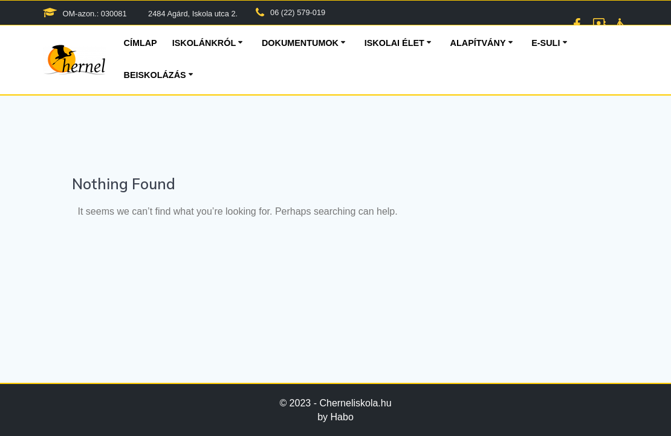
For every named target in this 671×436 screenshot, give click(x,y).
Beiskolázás (155, 75)
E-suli (545, 43)
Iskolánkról (204, 43)
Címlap (140, 43)
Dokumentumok (300, 43)
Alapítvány (478, 43)
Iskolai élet (394, 43)
